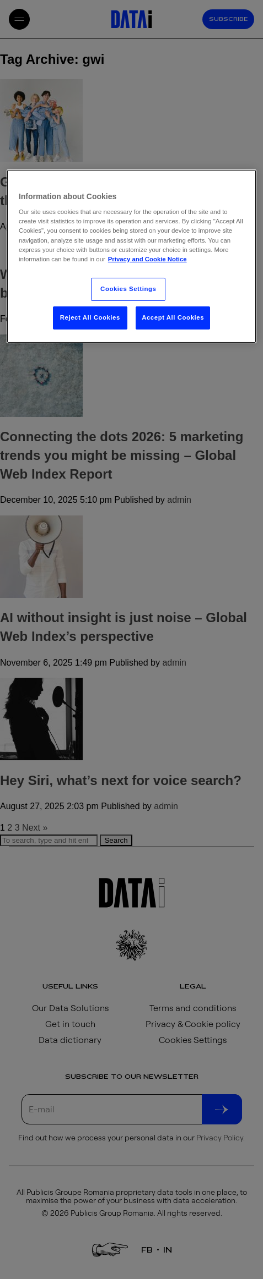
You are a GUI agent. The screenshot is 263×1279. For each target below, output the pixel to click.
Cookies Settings (128, 289)
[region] (131, 256)
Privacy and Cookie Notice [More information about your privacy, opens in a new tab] (147, 259)
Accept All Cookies (173, 317)
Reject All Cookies (90, 317)
